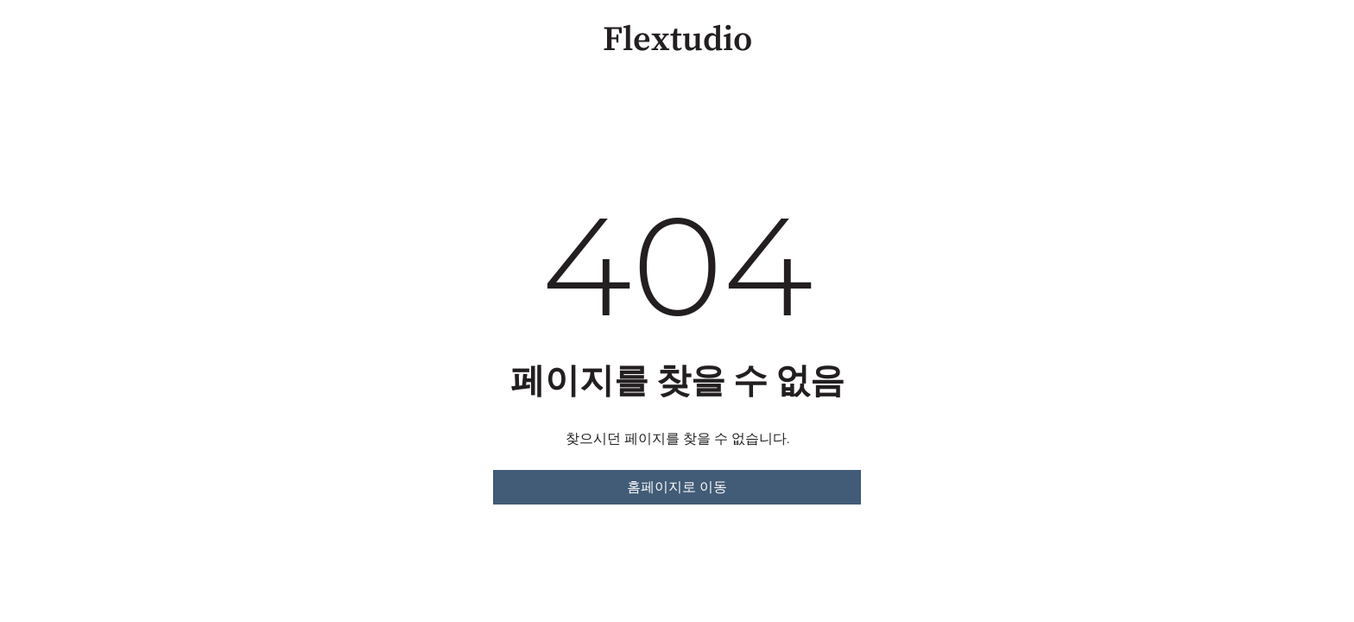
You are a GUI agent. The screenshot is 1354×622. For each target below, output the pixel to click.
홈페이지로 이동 (677, 487)
